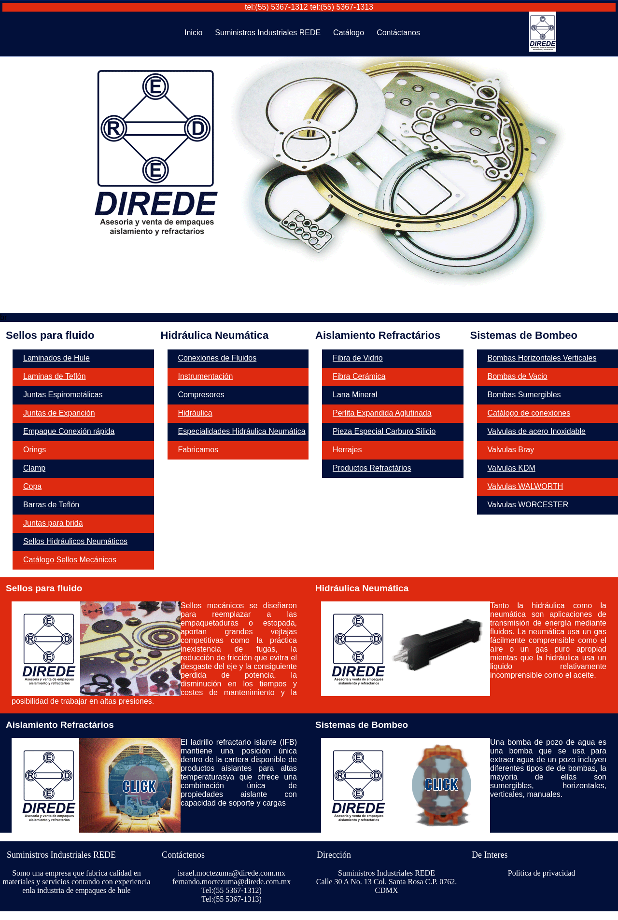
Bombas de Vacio (518, 376)
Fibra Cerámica (359, 376)
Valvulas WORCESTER (528, 505)
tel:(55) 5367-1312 (276, 7)
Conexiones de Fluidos (217, 358)
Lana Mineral (355, 394)
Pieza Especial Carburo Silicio (384, 431)
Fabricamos (198, 450)
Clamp (34, 468)
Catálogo (348, 32)
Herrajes (347, 450)
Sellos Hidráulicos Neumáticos (75, 541)
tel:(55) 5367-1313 (341, 7)
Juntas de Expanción (59, 413)
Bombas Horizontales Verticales (542, 358)
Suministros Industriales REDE (268, 32)
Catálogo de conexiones (529, 413)
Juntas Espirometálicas (63, 394)
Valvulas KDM (511, 468)
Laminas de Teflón (54, 376)
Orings (34, 450)
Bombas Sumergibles (524, 394)
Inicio (193, 32)
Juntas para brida (53, 523)
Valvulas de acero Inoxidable (537, 431)
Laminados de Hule (56, 358)
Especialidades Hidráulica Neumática (242, 431)
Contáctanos (398, 32)
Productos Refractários (372, 468)
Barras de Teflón (51, 505)
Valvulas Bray (511, 450)
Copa (32, 486)
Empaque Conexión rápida (68, 431)
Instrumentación (205, 376)
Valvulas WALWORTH (525, 486)
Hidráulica (195, 413)
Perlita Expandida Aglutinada (382, 413)
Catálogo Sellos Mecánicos (69, 560)
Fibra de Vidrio (358, 358)
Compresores (201, 394)
